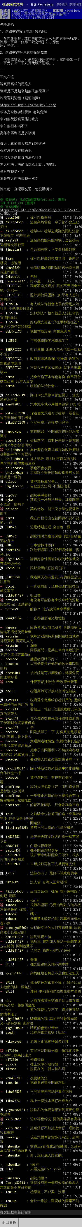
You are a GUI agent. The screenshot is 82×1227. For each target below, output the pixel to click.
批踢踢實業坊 (12, 4)
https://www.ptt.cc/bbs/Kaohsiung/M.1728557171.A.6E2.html (40, 211)
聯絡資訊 (61, 4)
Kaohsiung (41, 4)
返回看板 (9, 1222)
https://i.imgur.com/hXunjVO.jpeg (28, 105)
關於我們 (75, 4)
